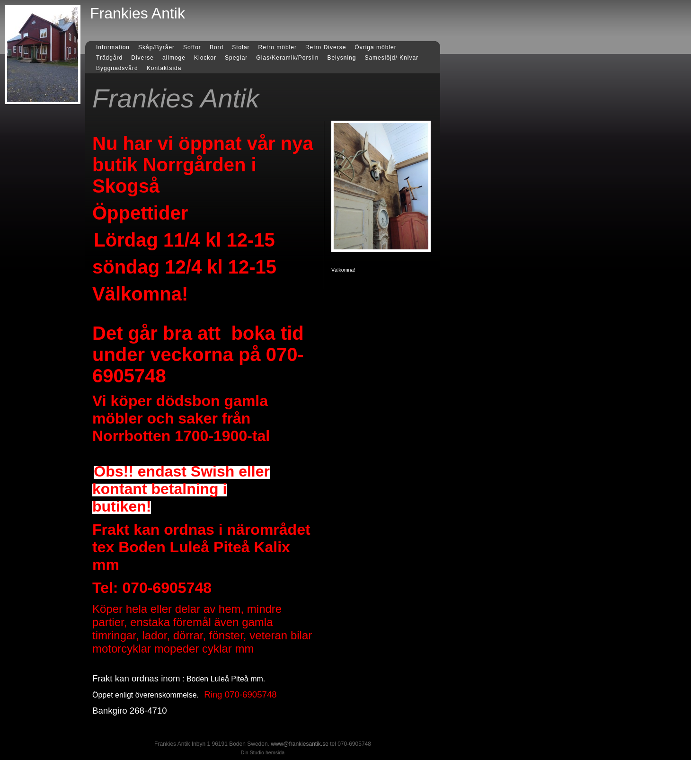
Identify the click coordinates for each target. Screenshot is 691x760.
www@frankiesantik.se (299, 744)
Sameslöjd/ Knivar (391, 57)
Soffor (192, 47)
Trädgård (109, 57)
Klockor (205, 57)
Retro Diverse (325, 47)
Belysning (341, 57)
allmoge (174, 57)
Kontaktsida (164, 68)
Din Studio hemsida (262, 752)
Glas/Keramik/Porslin (287, 57)
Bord (216, 47)
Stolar (240, 47)
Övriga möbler (375, 47)
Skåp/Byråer (156, 47)
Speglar (236, 57)
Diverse (142, 57)
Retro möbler (277, 47)
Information (113, 47)
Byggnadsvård (117, 68)
